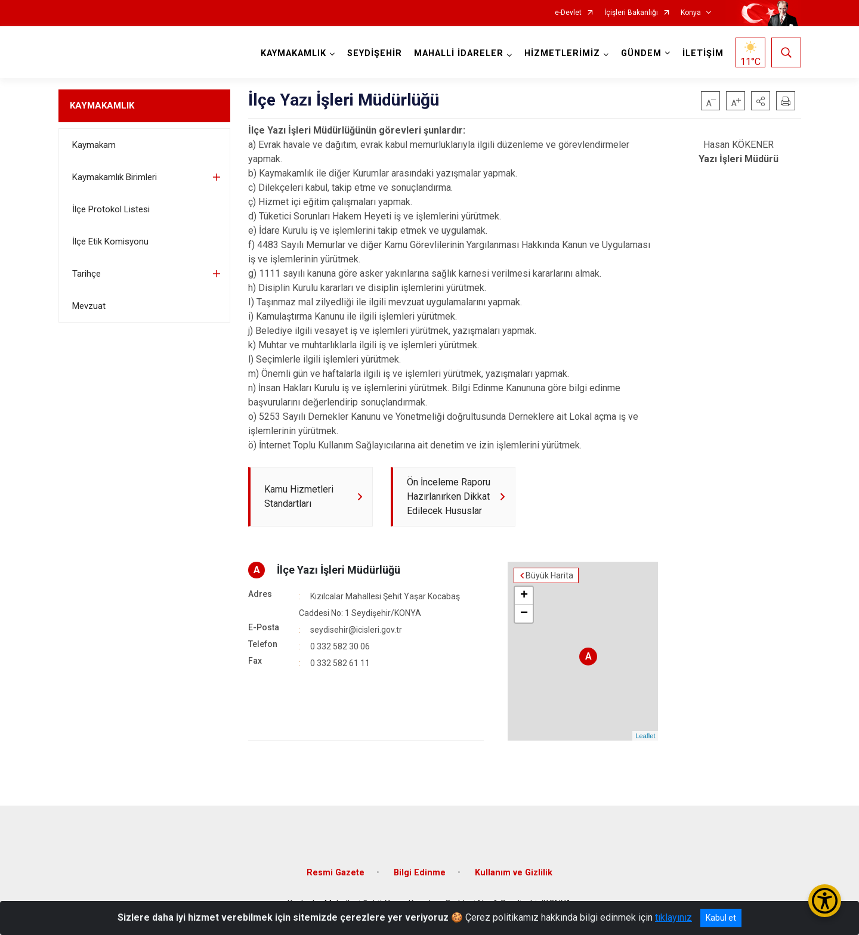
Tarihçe (86, 273)
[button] (760, 100)
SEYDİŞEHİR (374, 53)
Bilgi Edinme (420, 873)
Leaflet (645, 735)
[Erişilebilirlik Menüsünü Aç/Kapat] (824, 900)
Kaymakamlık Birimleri (114, 177)
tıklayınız (673, 917)
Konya (691, 13)
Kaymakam (94, 145)
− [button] (524, 614)
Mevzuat (89, 306)
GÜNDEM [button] (641, 53)
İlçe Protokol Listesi (111, 209)
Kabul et (721, 917)
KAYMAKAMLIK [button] (293, 53)
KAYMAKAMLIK (102, 105)
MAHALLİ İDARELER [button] (458, 53)
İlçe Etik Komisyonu (110, 241)
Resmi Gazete (335, 873)
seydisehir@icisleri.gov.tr (356, 629)
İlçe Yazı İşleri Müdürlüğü (338, 570)
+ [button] (524, 596)
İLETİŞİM (703, 53)
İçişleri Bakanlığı (631, 13)
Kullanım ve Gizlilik (513, 873)
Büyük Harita (549, 575)
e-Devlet (568, 13)
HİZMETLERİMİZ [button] (562, 53)
